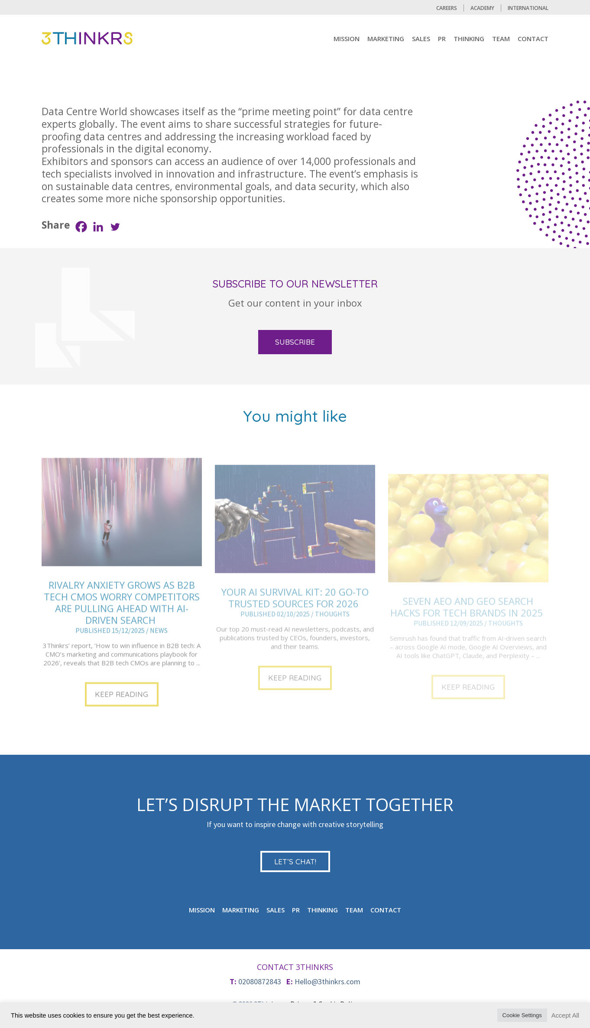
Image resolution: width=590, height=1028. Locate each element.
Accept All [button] (565, 1015)
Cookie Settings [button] (522, 1015)
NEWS (159, 655)
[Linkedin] (98, 226)
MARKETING (385, 38)
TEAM (501, 38)
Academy (482, 8)
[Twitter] (115, 226)
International (528, 8)
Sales (421, 38)
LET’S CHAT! (295, 861)
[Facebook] (81, 226)
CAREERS (446, 8)
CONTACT (533, 38)
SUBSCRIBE (295, 341)
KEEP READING (121, 719)
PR (442, 38)
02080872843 (259, 981)
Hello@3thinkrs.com (327, 981)
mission (347, 38)
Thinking (469, 38)
